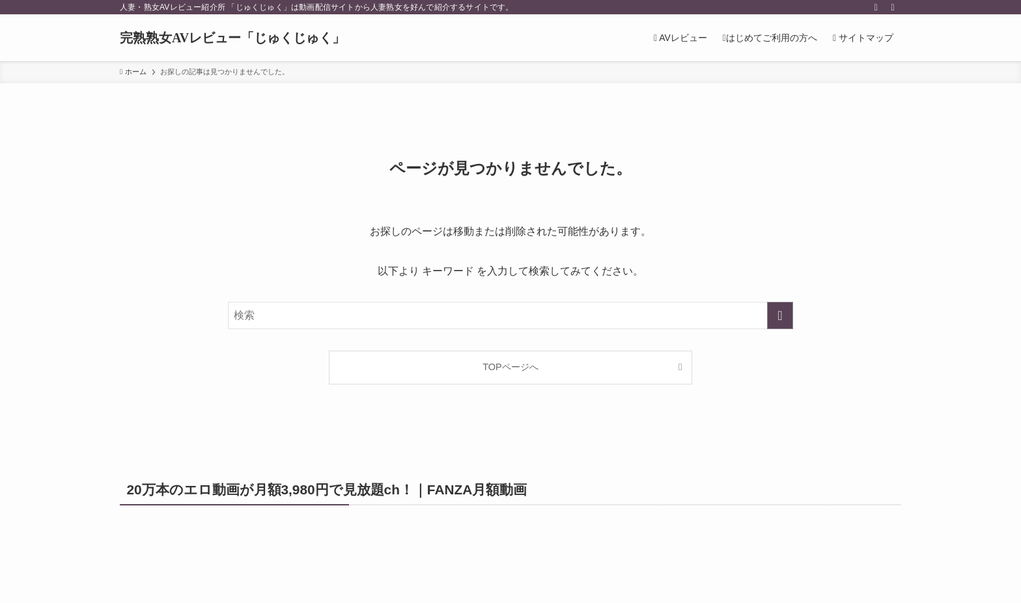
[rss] (875, 7)
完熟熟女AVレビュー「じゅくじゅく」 (232, 37)
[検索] (892, 7)
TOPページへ (510, 367)
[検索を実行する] (780, 315)
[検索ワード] (510, 315)
